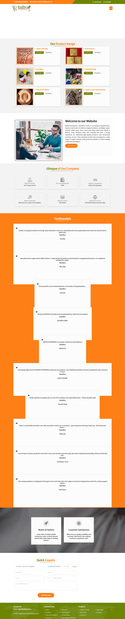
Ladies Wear (99, 610)
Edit (74, 566)
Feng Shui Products (42, 90)
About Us (64, 610)
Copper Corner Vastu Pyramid (95, 90)
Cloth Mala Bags (90, 69)
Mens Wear (83, 612)
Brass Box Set (89, 49)
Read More (62, 235)
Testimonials (66, 612)
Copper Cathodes (42, 49)
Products (48, 612)
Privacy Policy (66, 615)
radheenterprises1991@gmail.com (42, 2)
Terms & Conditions (51, 615)
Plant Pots (83, 615)
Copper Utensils (84, 610)
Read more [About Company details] (71, 146)
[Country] (30, 578)
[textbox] (67, 566)
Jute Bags (99, 612)
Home (47, 610)
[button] (21, 2)
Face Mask (39, 69)
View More (48, 52)
